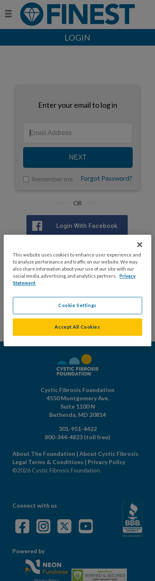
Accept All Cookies (77, 327)
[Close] (140, 244)
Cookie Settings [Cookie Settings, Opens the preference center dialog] (77, 305)
